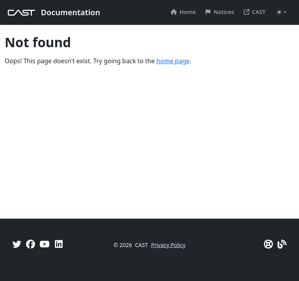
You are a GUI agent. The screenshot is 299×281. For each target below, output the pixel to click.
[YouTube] (45, 244)
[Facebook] (30, 244)
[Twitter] (16, 244)
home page (173, 61)
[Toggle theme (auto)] (281, 12)
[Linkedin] (59, 244)
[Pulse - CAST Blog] (282, 244)
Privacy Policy (168, 245)
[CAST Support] (268, 244)
